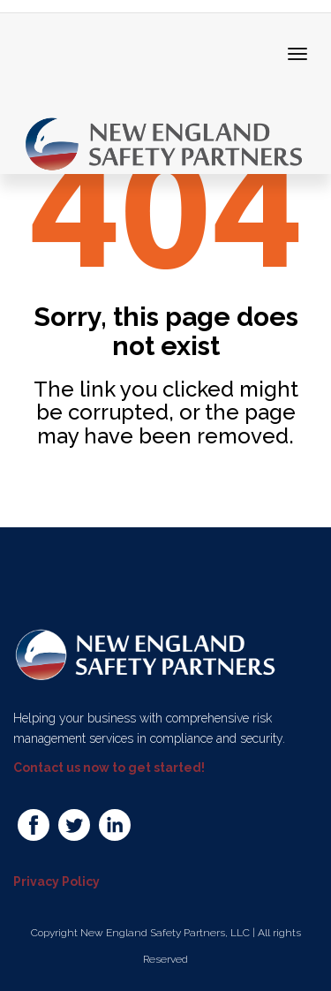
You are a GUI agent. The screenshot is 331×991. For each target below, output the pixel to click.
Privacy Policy (56, 881)
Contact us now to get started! (109, 767)
